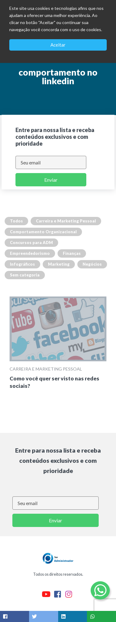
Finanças (72, 253)
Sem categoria (25, 274)
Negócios (92, 264)
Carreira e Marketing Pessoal (66, 220)
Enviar (51, 180)
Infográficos (22, 264)
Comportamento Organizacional (43, 231)
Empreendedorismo (30, 253)
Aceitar (58, 45)
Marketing (59, 264)
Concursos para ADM (31, 242)
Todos (16, 220)
